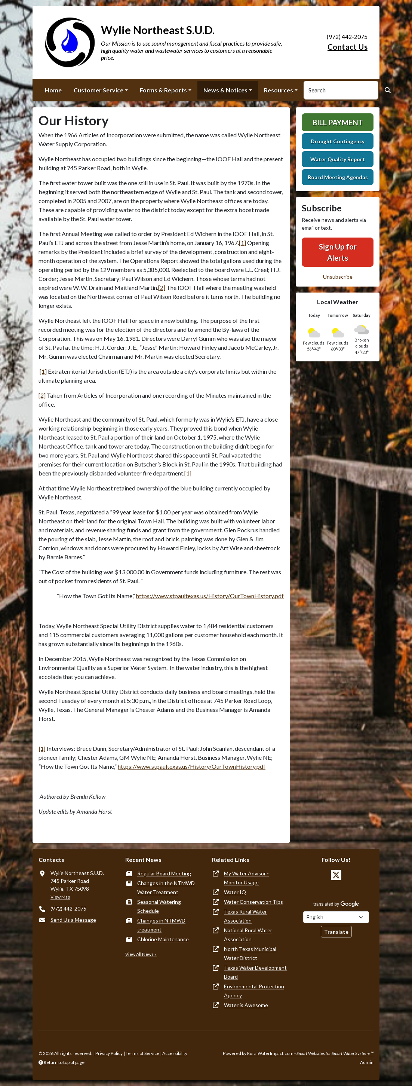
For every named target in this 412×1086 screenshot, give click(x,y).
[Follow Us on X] (336, 875)
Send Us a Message (73, 920)
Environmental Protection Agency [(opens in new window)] (254, 990)
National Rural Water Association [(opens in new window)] (248, 934)
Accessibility (174, 1053)
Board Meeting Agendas (338, 177)
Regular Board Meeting (164, 873)
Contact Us (348, 46)
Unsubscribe (338, 276)
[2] (161, 287)
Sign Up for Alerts (338, 252)
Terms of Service (142, 1053)
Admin (366, 1062)
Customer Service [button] (98, 90)
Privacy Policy (109, 1053)
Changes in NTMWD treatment (161, 925)
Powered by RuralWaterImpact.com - (298, 1053)
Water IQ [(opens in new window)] (235, 892)
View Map (60, 897)
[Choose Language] (336, 917)
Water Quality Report (337, 159)
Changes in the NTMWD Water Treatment (166, 887)
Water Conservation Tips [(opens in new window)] (253, 902)
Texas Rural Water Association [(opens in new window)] (245, 916)
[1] (242, 242)
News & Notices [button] (225, 90)
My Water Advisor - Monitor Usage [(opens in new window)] (246, 877)
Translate (336, 932)
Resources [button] (278, 90)
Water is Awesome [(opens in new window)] (246, 1005)
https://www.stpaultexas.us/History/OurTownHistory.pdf (210, 595)
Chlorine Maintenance (163, 939)
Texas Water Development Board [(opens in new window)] (255, 972)
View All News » (141, 954)
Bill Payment (338, 122)
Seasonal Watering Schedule (159, 906)
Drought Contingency (338, 141)
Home (53, 90)
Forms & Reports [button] (163, 90)
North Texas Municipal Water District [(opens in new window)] (250, 953)
